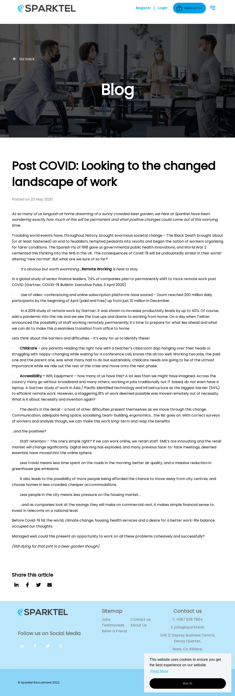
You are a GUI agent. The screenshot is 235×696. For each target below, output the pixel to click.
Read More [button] (159, 671)
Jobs (106, 619)
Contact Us (140, 619)
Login (163, 12)
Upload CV (189, 12)
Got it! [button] (187, 683)
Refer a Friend (114, 631)
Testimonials (113, 625)
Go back (27, 59)
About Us (138, 625)
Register (143, 12)
